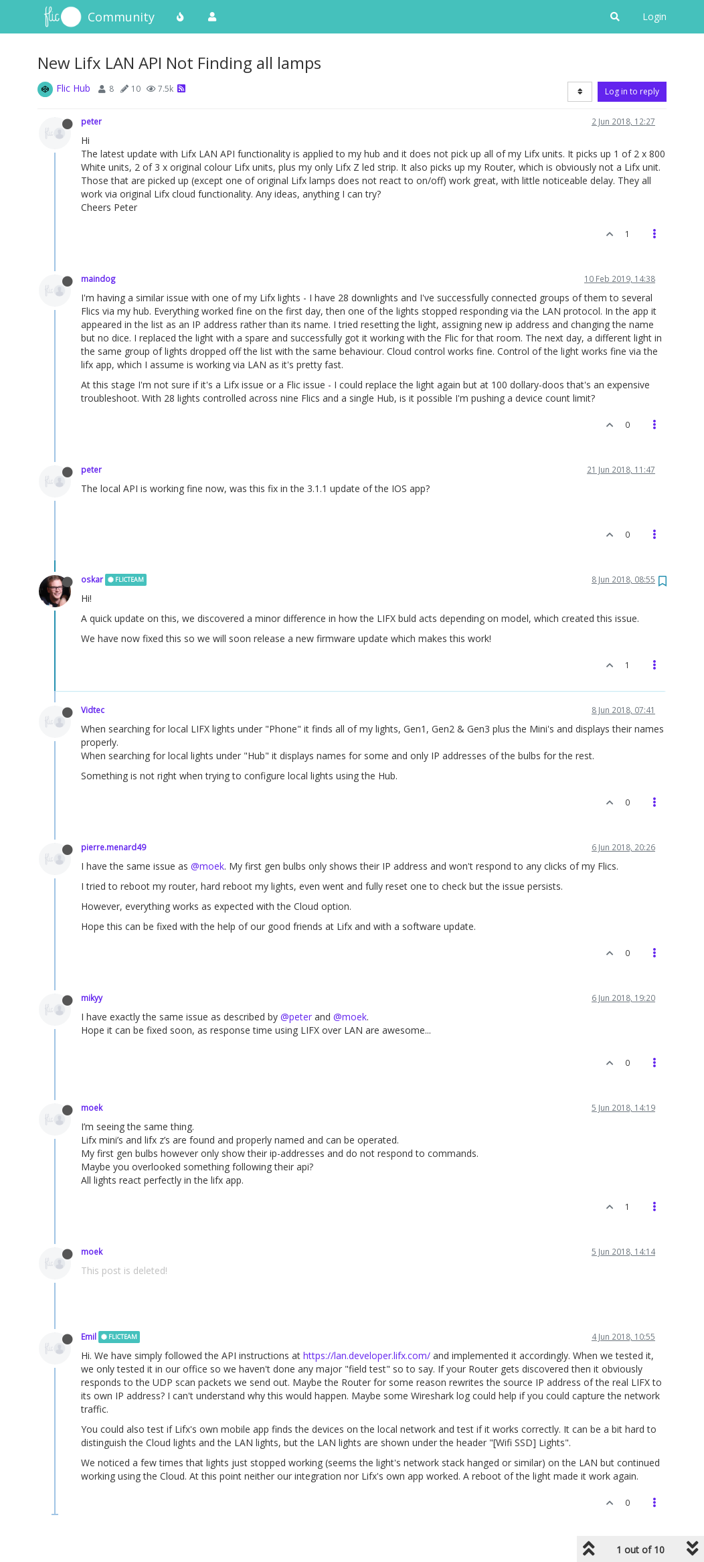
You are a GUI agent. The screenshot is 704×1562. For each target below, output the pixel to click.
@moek (207, 866)
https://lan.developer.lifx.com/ (366, 1355)
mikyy (91, 997)
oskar (92, 579)
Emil (88, 1336)
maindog (98, 278)
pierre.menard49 (113, 847)
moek (91, 1107)
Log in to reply (632, 91)
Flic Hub (73, 88)
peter (91, 121)
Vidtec (92, 709)
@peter (296, 1016)
